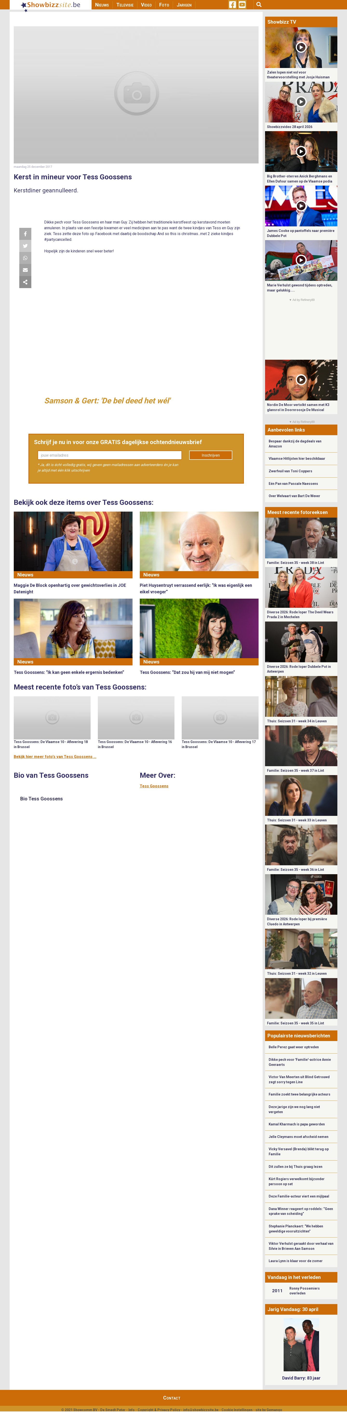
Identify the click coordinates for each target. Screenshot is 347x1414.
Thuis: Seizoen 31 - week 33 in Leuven (297, 820)
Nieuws (102, 5)
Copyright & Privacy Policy (159, 1410)
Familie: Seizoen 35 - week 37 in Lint (295, 770)
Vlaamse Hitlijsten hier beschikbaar (297, 458)
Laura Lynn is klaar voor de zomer (296, 1261)
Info (131, 1410)
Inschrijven (211, 455)
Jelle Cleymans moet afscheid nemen (298, 1137)
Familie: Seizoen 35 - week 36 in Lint (295, 870)
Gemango (274, 1410)
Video (146, 5)
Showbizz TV (281, 22)
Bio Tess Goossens (41, 799)
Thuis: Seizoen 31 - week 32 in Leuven (297, 973)
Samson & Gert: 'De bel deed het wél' (107, 400)
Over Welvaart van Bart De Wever (294, 496)
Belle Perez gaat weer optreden (294, 1047)
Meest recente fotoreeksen (297, 512)
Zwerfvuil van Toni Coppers (290, 471)
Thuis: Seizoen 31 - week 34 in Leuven (297, 721)
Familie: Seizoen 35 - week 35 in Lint (295, 1023)
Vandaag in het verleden (294, 1277)
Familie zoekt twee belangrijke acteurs (299, 1094)
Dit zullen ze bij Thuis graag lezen (295, 1167)
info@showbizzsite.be (201, 1410)
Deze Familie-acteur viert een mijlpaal (299, 1196)
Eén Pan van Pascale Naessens (293, 484)
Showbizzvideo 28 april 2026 (289, 127)
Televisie (124, 5)
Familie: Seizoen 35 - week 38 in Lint (295, 563)
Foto (164, 5)
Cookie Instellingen (237, 1410)
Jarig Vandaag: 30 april (292, 1309)
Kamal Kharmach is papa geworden (297, 1124)
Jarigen (184, 5)
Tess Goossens (154, 786)
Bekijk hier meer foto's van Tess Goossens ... (55, 756)
